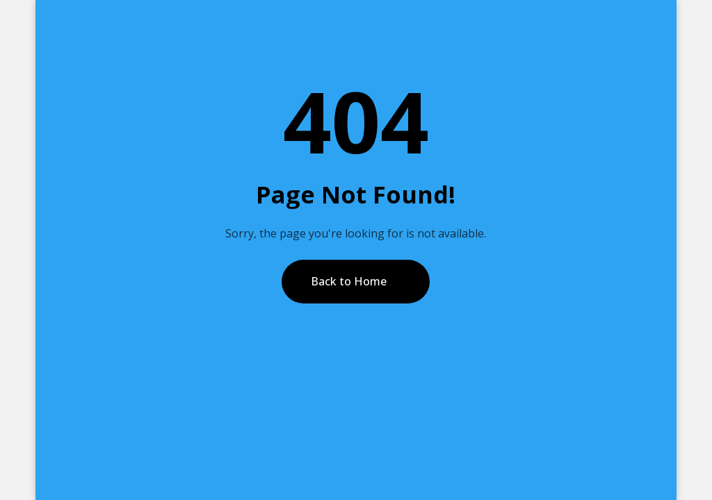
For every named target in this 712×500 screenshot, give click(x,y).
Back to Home (349, 281)
